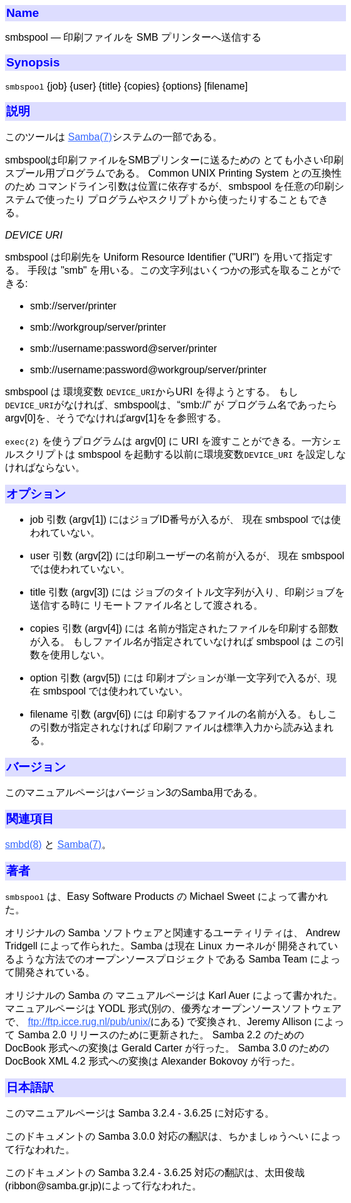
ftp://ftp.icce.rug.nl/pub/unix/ (89, 1021)
